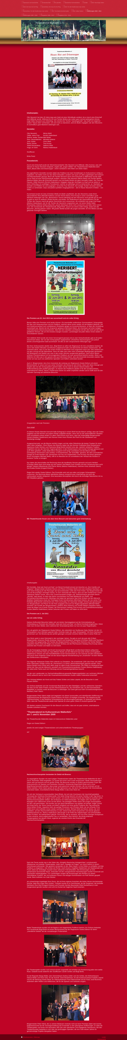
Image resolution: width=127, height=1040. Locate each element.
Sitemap (37, 1037)
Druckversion (27, 1037)
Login (104, 1037)
